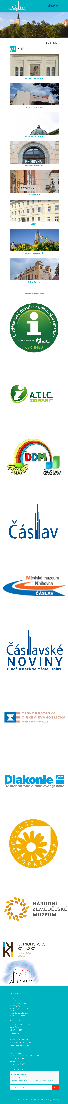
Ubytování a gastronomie (19, 1008)
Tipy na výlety (15, 1006)
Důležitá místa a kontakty (19, 1013)
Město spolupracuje (17, 1015)
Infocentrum (14, 1001)
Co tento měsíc (21, 1077)
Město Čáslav (52, 6)
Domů (48, 43)
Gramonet (55, 1100)
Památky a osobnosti (18, 1003)
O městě (13, 998)
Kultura (12, 1011)
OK (55, 1087)
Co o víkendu (20, 1075)
